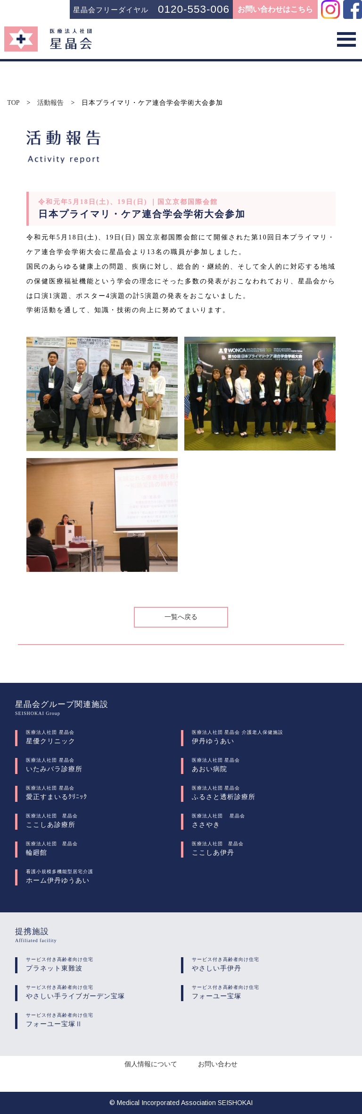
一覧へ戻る (181, 617)
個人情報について (150, 1064)
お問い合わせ (218, 1064)
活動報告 (50, 103)
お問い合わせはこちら (275, 9)
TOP (13, 103)
